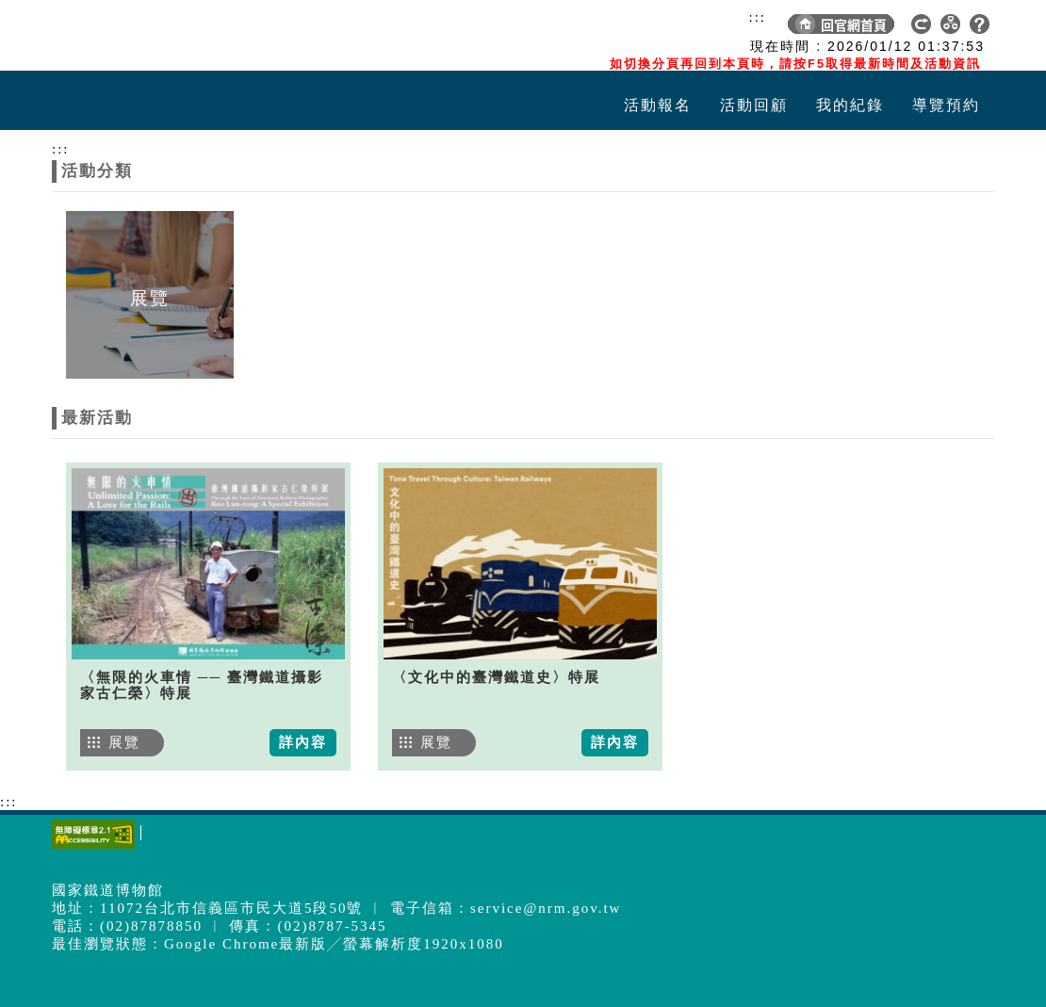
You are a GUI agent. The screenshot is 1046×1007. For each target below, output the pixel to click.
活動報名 (658, 105)
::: (757, 16)
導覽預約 (946, 105)
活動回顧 (754, 105)
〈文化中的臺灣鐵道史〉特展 (496, 677)
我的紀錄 (850, 105)
